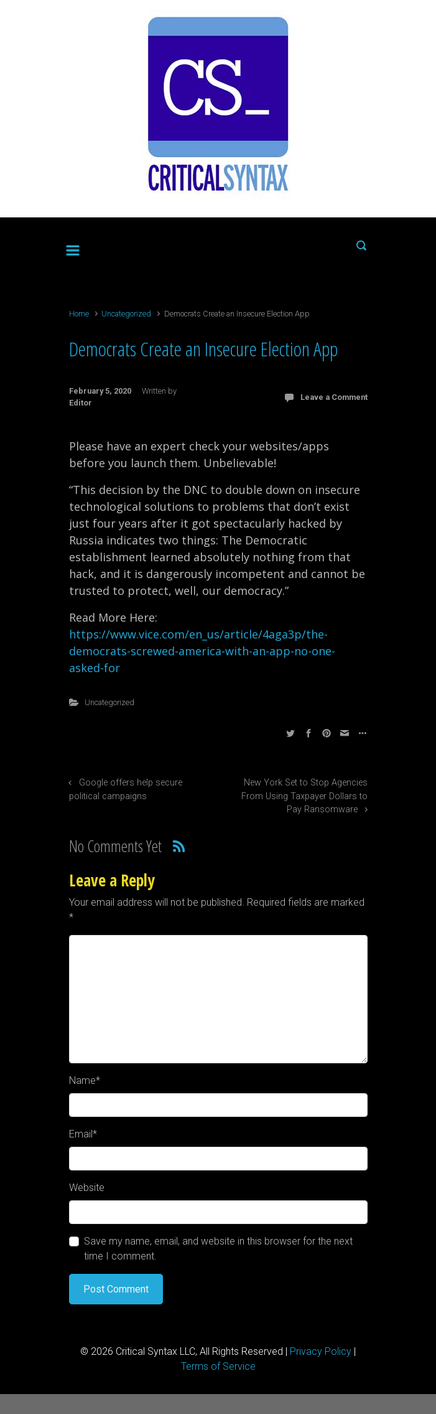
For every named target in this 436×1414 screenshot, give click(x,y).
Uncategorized (126, 313)
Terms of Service (218, 1366)
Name (84, 1080)
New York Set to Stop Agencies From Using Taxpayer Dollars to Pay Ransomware (304, 796)
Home (79, 313)
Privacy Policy (320, 1351)
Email (83, 1134)
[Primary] (73, 247)
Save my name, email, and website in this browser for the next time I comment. (218, 1248)
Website (86, 1187)
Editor (80, 402)
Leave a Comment (334, 397)
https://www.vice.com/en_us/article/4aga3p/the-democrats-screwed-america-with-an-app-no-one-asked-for (202, 651)
